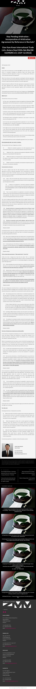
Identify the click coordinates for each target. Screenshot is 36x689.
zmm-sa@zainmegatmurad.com (11, 662)
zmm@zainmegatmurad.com (10, 627)
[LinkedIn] (5, 612)
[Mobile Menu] (18, 5)
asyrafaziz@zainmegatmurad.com (11, 680)
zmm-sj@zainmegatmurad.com (11, 645)
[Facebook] (3, 612)
